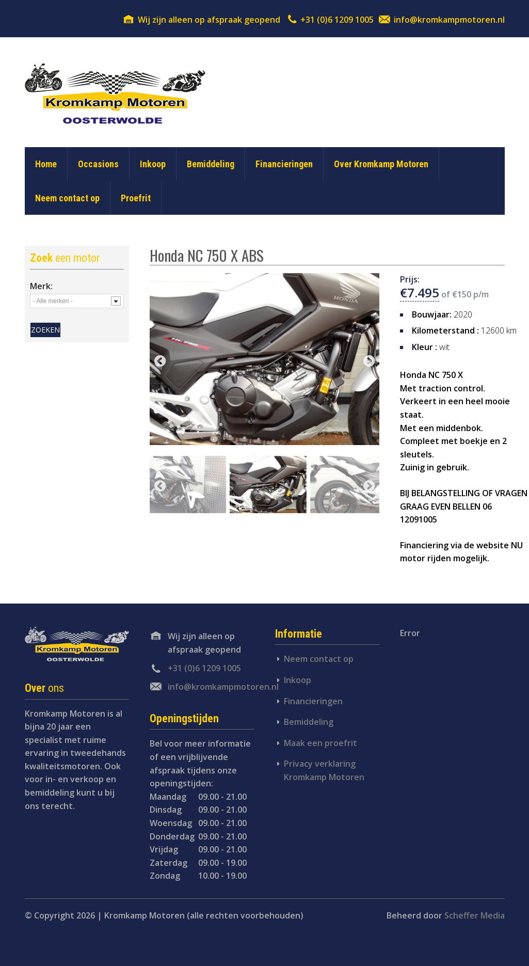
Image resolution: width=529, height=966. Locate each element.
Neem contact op (67, 198)
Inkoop (153, 164)
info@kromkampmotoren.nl (449, 19)
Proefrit (136, 198)
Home (46, 164)
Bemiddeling (210, 164)
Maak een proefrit (320, 743)
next (369, 362)
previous (160, 362)
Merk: (41, 286)
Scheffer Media (474, 915)
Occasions (98, 164)
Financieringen (284, 164)
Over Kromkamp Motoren (381, 164)
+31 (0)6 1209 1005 (337, 19)
